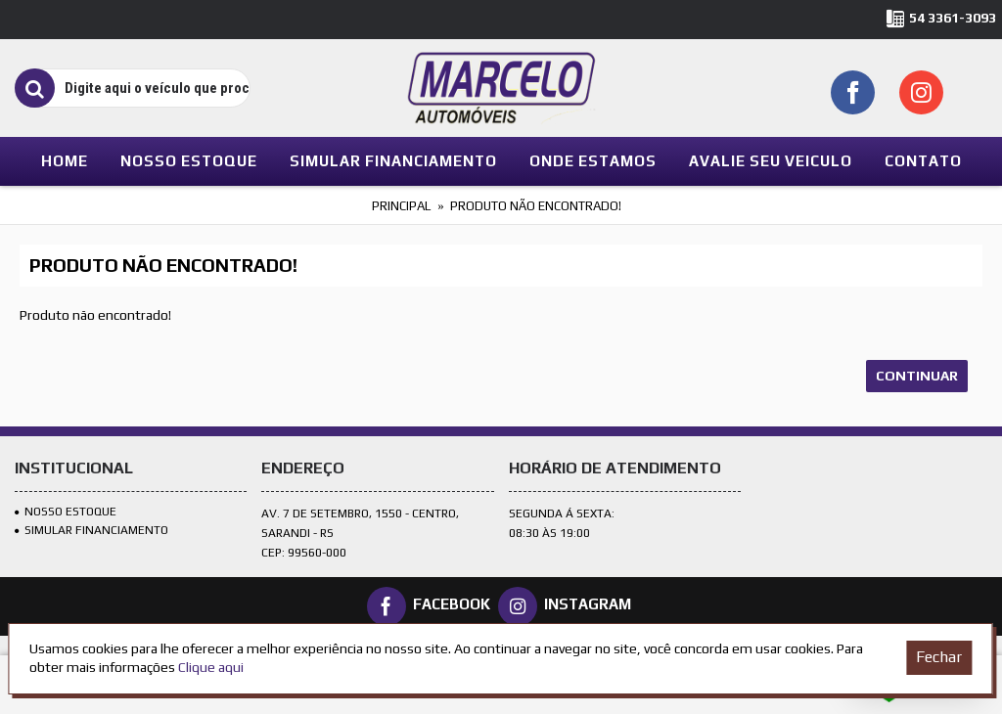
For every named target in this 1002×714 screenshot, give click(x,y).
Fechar (939, 656)
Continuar (917, 375)
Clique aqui (211, 667)
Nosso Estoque (65, 511)
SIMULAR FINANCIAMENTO (91, 530)
